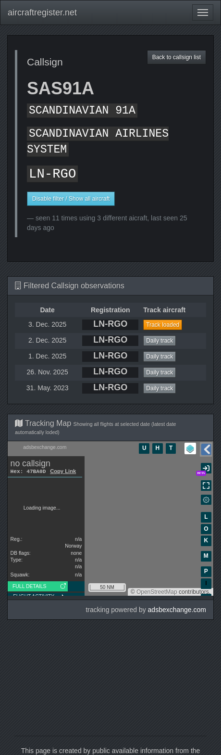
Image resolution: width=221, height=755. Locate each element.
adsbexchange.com (177, 610)
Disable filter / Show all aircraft (71, 198)
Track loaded (162, 324)
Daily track (159, 340)
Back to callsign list (176, 57)
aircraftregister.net (42, 12)
